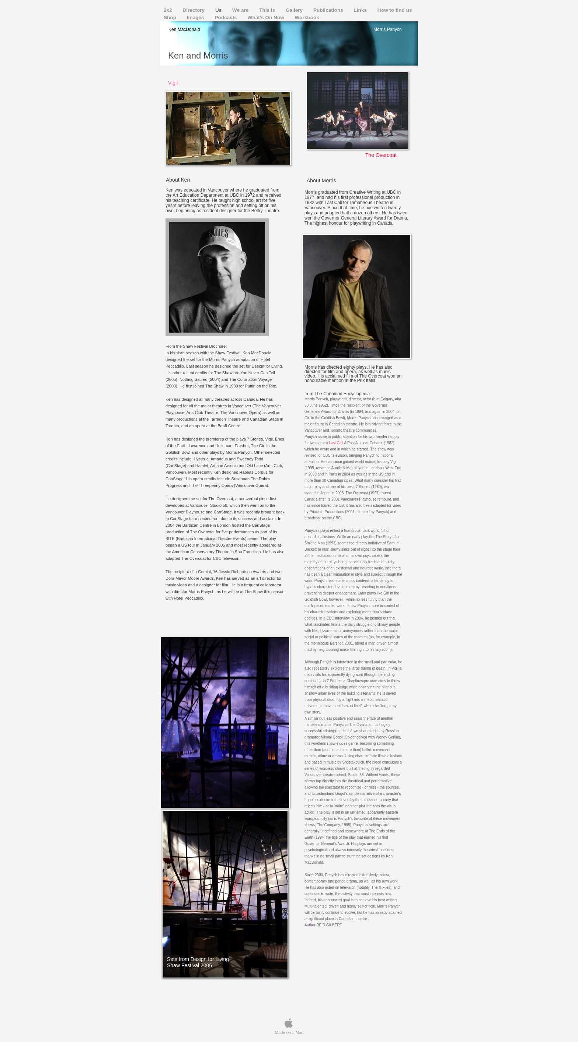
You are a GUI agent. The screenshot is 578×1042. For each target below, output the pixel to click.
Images (196, 17)
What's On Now (267, 17)
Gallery (295, 10)
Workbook (307, 17)
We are (241, 10)
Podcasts (226, 17)
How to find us (394, 10)
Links (361, 10)
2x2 (168, 10)
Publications (329, 10)
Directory (194, 10)
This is (267, 10)
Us (219, 10)
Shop (171, 17)
